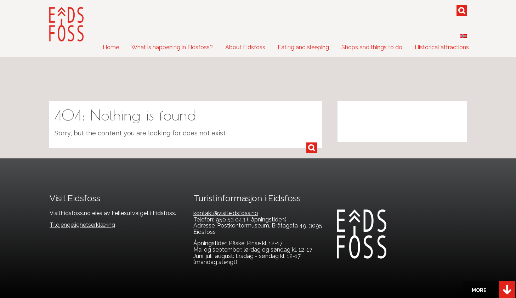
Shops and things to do (371, 47)
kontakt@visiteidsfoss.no (225, 213)
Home (111, 47)
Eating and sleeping (303, 47)
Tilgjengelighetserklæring (82, 224)
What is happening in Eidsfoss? (172, 47)
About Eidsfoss (245, 47)
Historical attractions (442, 47)
